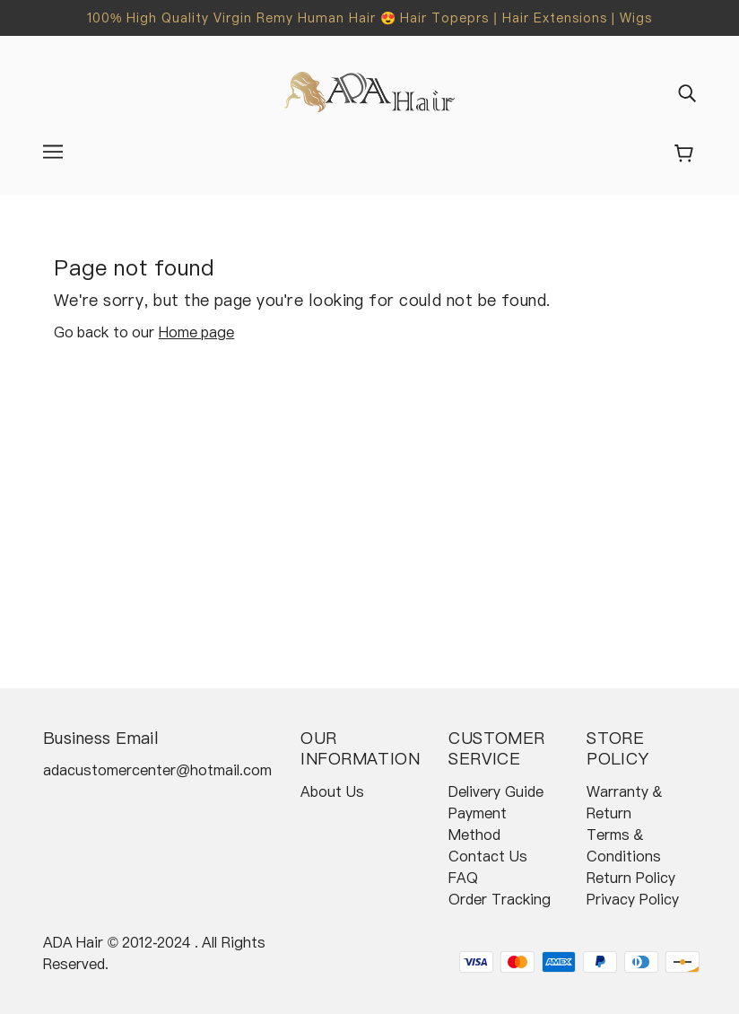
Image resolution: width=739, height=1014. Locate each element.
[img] (687, 92)
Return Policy (630, 878)
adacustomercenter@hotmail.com (157, 770)
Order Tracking (499, 899)
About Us (331, 791)
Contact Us (487, 856)
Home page (196, 332)
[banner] (370, 91)
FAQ (463, 878)
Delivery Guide (495, 791)
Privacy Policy (632, 899)
